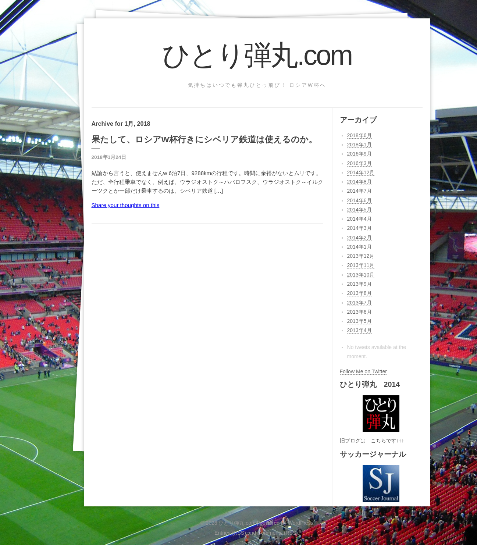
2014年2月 (359, 238)
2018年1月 (359, 144)
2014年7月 (359, 191)
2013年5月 (359, 321)
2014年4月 (359, 219)
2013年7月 (359, 303)
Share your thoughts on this (126, 205)
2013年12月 (361, 256)
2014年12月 (361, 172)
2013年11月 (361, 265)
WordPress (300, 523)
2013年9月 (359, 284)
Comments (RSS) (277, 533)
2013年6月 (359, 312)
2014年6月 (359, 200)
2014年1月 (359, 247)
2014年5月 (359, 210)
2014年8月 (359, 182)
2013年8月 (359, 293)
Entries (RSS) (230, 533)
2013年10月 (361, 275)
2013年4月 (359, 330)
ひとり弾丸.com (257, 55)
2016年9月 (359, 154)
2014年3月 (359, 228)
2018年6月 (359, 135)
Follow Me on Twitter (363, 371)
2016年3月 (359, 163)
